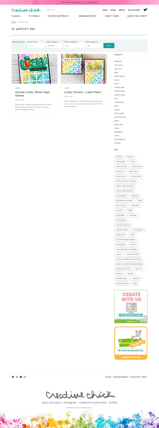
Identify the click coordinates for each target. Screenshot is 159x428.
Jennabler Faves (87, 16)
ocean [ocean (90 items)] (132, 235)
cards (17, 88)
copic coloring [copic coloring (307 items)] (137, 167)
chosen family (119, 76)
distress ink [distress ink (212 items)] (120, 171)
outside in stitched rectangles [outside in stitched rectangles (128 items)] (125, 240)
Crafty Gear (112, 16)
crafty (116, 84)
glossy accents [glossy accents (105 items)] (121, 206)
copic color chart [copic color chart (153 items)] (121, 167)
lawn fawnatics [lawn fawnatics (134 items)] (121, 220)
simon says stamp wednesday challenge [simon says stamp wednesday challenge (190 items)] (129, 264)
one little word (120, 117)
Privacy (108, 377)
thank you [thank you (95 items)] (119, 274)
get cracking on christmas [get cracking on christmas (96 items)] (124, 201)
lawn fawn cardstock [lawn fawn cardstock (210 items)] (123, 225)
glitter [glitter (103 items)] (140, 201)
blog (113, 9)
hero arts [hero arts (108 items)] (119, 210)
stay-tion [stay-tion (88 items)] (139, 269)
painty (116, 121)
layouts (117, 110)
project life (118, 124)
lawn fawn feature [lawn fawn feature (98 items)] (122, 230)
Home (14, 22)
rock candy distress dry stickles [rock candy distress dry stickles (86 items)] (126, 249)
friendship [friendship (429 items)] (135, 196)
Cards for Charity (137, 16)
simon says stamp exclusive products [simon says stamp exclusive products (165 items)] (128, 259)
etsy (116, 98)
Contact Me (135, 377)
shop (104, 9)
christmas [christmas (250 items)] (130, 157)
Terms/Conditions (120, 377)
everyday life (119, 102)
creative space (119, 95)
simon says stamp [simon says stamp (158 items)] (133, 254)
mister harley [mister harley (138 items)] (120, 235)
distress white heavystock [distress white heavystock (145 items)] (124, 191)
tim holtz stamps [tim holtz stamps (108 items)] (121, 279)
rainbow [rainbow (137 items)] (133, 245)
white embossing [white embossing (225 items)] (122, 284)
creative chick (119, 87)
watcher (117, 143)
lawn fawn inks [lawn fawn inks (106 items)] (138, 230)
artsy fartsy (118, 65)
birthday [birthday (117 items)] (119, 157)
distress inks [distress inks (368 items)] (133, 171)
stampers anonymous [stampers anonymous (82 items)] (123, 269)
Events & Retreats (58, 16)
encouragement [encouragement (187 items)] (121, 196)
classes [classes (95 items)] (132, 162)
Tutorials (34, 16)
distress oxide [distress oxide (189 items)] (121, 176)
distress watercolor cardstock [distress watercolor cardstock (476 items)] (126, 181)
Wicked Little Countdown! (84, 2)
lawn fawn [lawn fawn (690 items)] (133, 215)
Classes (16, 16)
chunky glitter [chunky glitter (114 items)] (120, 162)
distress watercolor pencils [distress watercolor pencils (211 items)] (125, 186)
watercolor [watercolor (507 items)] (136, 279)
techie (116, 128)
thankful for (118, 132)
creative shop (119, 91)
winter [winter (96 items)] (135, 284)
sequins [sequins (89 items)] (118, 254)
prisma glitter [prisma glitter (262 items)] (120, 245)
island (116, 106)
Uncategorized (119, 139)
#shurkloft (118, 61)
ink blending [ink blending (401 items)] (120, 215)
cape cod (117, 69)
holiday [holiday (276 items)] (130, 210)
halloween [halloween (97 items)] (134, 206)
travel (116, 136)
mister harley (119, 113)
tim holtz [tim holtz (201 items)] (130, 274)
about (122, 9)
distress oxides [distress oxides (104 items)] (136, 176)
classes (117, 80)
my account (134, 9)
